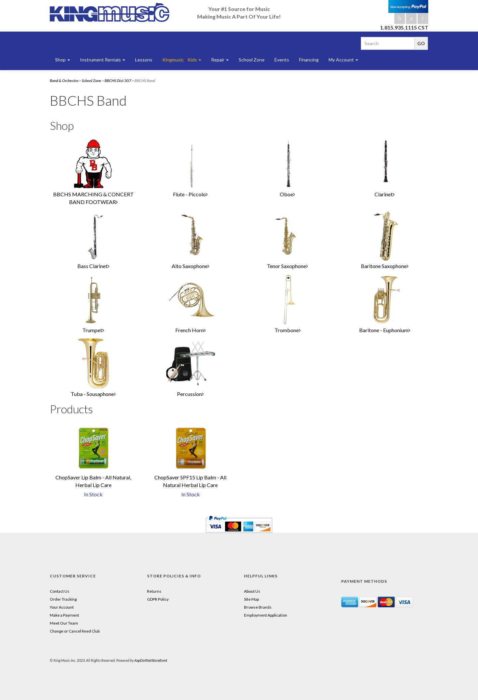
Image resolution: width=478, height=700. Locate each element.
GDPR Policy (158, 599)
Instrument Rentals (102, 59)
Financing (309, 59)
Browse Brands (258, 607)
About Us (252, 591)
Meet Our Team (64, 623)
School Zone (252, 59)
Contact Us (59, 591)
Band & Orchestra (64, 80)
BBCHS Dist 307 (118, 80)
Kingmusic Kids (181, 60)
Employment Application (265, 615)
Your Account (62, 607)
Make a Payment (64, 615)
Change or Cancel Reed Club (75, 631)
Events (282, 59)
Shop (62, 59)
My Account (343, 59)
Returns (154, 591)
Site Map (251, 599)
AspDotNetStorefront (150, 660)
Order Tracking (63, 599)
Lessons (143, 59)
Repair (220, 59)
